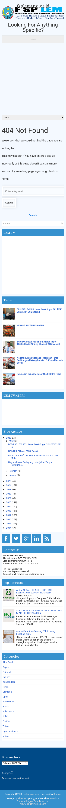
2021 (8, 498)
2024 (8, 485)
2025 (8, 481)
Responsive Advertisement (15, 778)
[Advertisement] (33, 80)
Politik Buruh (9, 711)
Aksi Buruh (8, 662)
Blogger (58, 794)
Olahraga (7, 691)
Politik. (6, 716)
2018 (8, 510)
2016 (8, 519)
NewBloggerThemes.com (33, 804)
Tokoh (6, 726)
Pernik (6, 706)
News (5, 687)
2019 (8, 506)
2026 (8, 438)
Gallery (6, 677)
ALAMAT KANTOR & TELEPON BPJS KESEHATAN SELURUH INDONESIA (34, 591)
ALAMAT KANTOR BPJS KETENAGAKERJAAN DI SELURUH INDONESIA (39, 612)
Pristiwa (7, 721)
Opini (5, 696)
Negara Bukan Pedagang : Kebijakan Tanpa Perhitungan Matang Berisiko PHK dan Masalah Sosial (40, 360)
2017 (8, 515)
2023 (8, 489)
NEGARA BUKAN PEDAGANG (30, 325)
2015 (8, 523)
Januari (12, 475)
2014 (8, 527)
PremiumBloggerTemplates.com (33, 801)
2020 (8, 502)
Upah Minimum (10, 731)
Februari (13, 471)
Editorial (7, 672)
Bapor (6, 667)
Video (6, 736)
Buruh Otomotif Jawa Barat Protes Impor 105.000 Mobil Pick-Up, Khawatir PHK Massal (38, 343)
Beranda (33, 215)
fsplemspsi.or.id (33, 6)
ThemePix (23, 798)
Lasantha (53, 798)
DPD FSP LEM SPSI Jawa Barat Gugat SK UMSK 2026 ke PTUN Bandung (39, 310)
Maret (12, 441)
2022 (8, 493)
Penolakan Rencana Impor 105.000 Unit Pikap (39, 374)
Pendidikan (8, 701)
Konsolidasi (9, 682)
